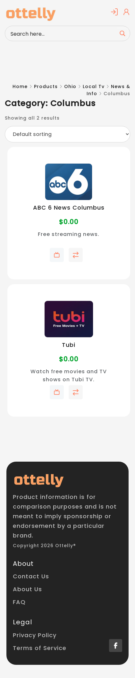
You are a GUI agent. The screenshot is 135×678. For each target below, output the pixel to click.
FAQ (19, 602)
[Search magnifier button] (122, 33)
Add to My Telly (57, 255)
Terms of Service (39, 648)
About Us (27, 589)
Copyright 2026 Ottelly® (44, 545)
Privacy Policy (34, 635)
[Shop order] (67, 134)
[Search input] (62, 33)
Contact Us (31, 576)
